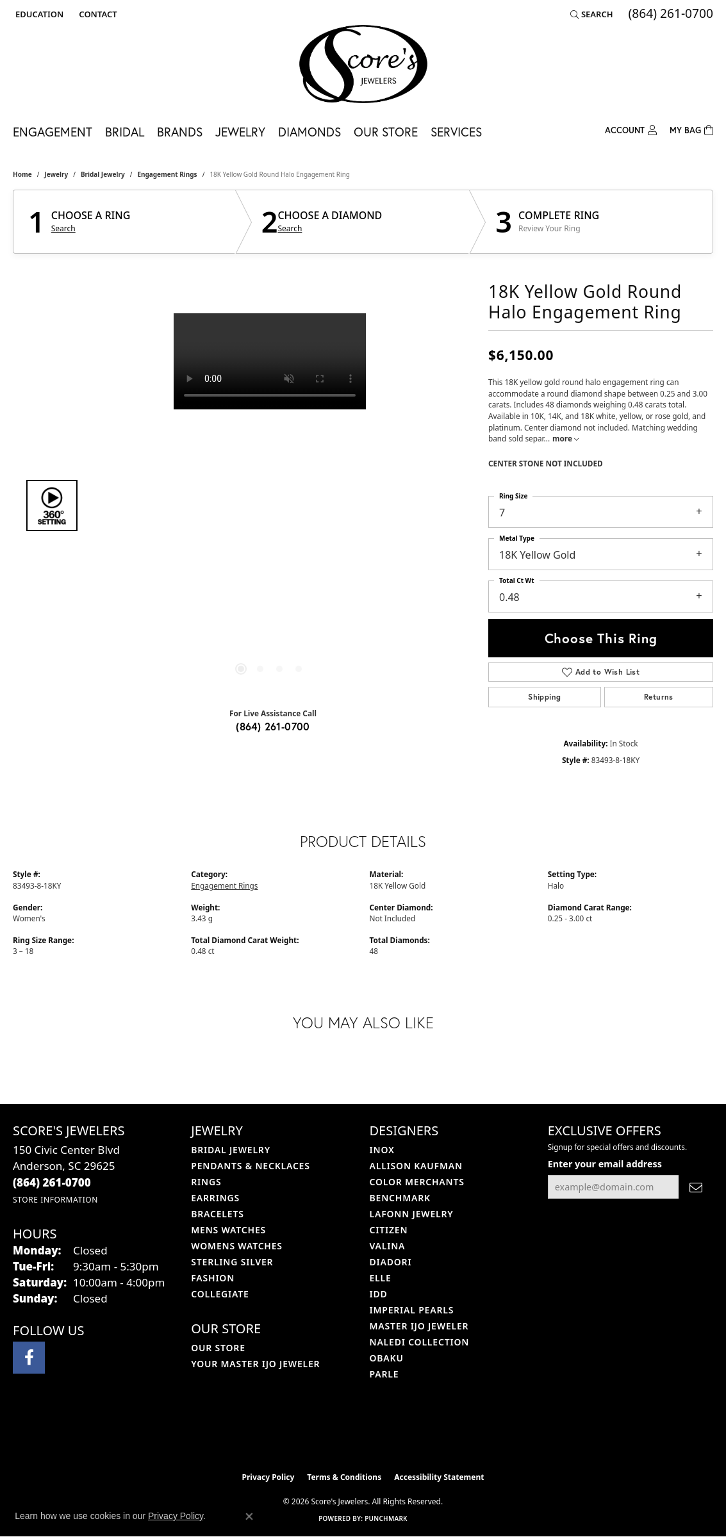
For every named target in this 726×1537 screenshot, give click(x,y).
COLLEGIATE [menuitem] (220, 1294)
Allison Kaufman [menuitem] (416, 1166)
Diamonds (309, 132)
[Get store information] (55, 1199)
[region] (270, 505)
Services (456, 132)
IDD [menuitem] (379, 1294)
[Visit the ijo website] (331, 1433)
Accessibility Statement (439, 1477)
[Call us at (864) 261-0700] (52, 1182)
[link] (96, 14)
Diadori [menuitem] (391, 1262)
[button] (38, 14)
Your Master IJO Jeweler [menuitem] (255, 1364)
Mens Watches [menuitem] (228, 1230)
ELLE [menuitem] (381, 1278)
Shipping (544, 697)
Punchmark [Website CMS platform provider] (386, 1518)
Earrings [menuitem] (215, 1198)
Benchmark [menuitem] (400, 1198)
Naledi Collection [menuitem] (420, 1342)
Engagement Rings (167, 174)
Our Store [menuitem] (218, 1348)
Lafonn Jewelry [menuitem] (412, 1214)
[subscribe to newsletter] (696, 1187)
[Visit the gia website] (393, 1433)
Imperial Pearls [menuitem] (412, 1310)
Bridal (124, 132)
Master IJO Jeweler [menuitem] (419, 1326)
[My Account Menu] (631, 129)
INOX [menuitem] (382, 1150)
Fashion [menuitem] (213, 1278)
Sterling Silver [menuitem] (232, 1262)
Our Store (386, 132)
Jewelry (240, 132)
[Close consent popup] (249, 1516)
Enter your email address (605, 1164)
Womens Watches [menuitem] (237, 1246)
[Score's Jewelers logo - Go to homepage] (363, 64)
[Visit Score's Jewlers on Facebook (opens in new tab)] (29, 1358)
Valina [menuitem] (388, 1246)
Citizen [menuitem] (389, 1230)
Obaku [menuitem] (387, 1358)
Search (63, 228)
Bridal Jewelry (103, 174)
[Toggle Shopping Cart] (691, 129)
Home (22, 174)
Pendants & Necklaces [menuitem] (250, 1166)
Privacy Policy (268, 1477)
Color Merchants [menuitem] (417, 1182)
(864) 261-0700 (273, 726)
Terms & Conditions (344, 1477)
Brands (179, 132)
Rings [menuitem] (206, 1182)
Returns (658, 697)
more (565, 438)
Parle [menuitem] (384, 1374)
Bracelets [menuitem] (217, 1214)
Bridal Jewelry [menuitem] (230, 1150)
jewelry (56, 174)
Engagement (52, 132)
